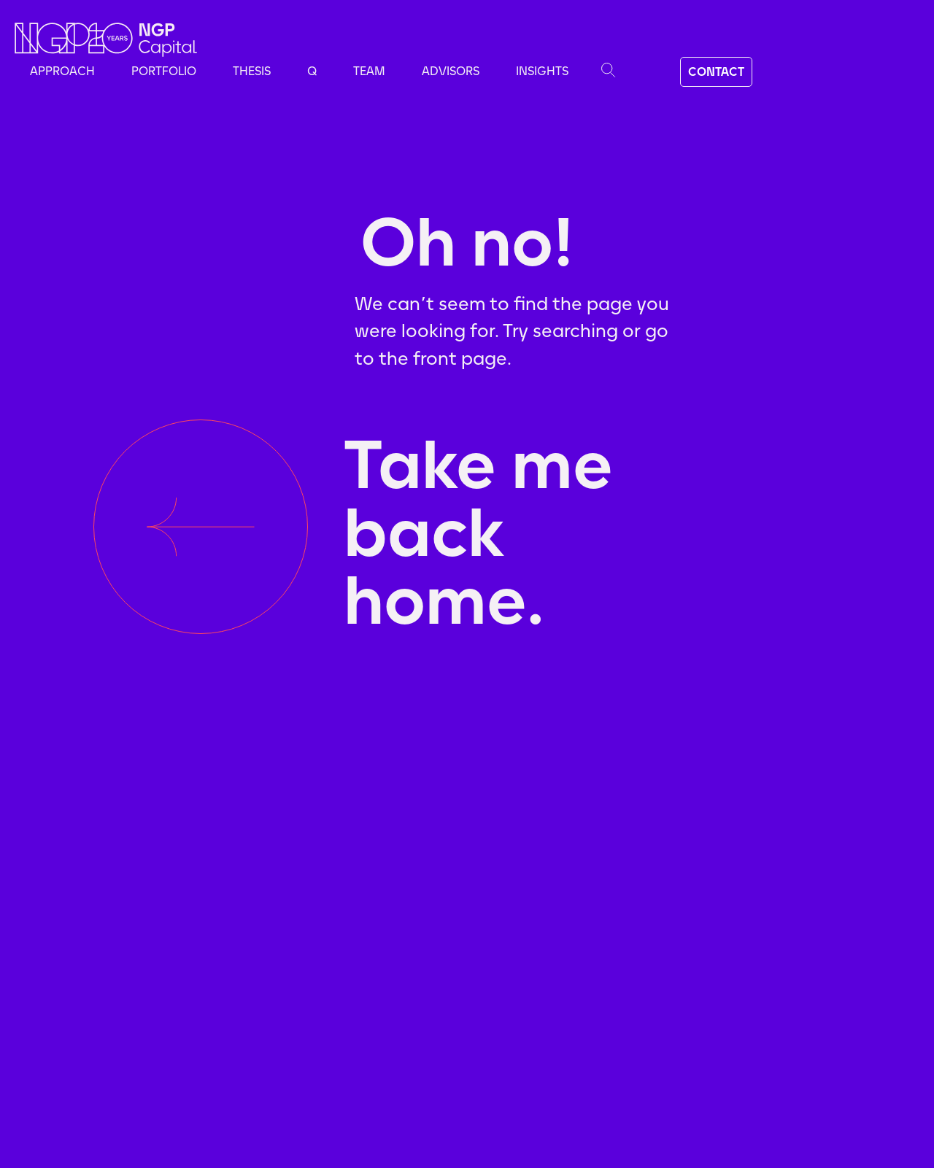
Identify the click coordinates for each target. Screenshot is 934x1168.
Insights (542, 71)
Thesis (252, 71)
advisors (450, 71)
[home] (106, 40)
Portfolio (163, 71)
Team (369, 71)
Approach (62, 71)
